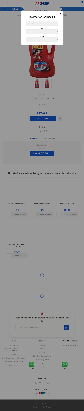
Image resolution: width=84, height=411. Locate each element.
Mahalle (42, 36)
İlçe (42, 28)
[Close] (60, 14)
